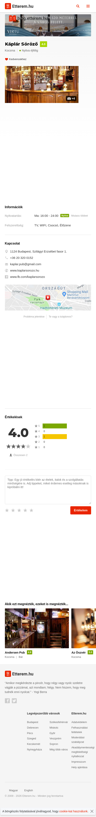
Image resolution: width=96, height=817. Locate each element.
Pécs (30, 745)
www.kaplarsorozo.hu (24, 283)
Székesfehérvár (59, 734)
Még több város (59, 762)
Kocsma (10, 50)
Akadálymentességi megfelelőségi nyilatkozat (82, 765)
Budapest (32, 734)
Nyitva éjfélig (28, 50)
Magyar (11, 803)
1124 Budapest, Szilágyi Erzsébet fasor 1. (38, 264)
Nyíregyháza (34, 762)
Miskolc (54, 740)
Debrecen (33, 740)
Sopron (54, 756)
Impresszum (78, 774)
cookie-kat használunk (73, 811)
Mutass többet (79, 228)
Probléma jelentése (34, 329)
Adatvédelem (79, 734)
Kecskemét (33, 756)
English (26, 803)
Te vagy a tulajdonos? (60, 329)
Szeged (31, 751)
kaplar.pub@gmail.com (25, 276)
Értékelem (81, 523)
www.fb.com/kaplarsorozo (27, 289)
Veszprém (55, 751)
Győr (52, 745)
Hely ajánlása (79, 779)
